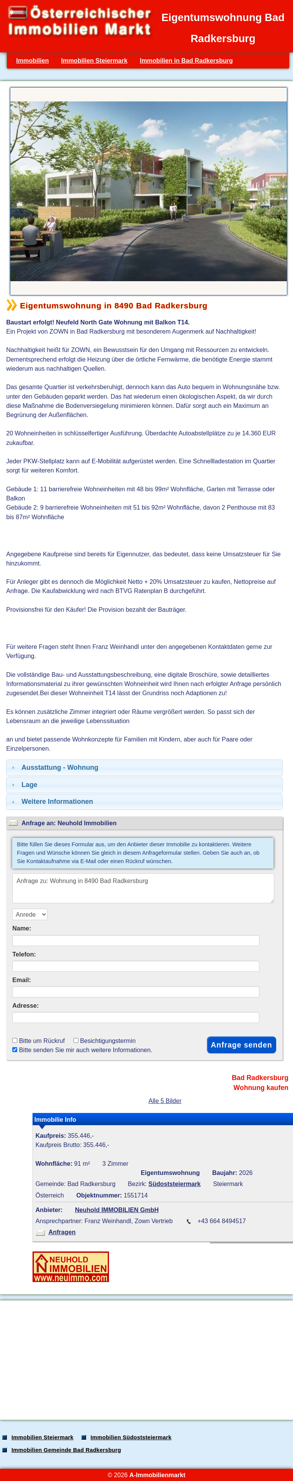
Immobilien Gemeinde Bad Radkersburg (66, 1450)
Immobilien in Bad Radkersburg (186, 60)
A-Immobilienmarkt (157, 1474)
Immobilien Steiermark (94, 60)
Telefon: (24, 954)
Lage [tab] (23, 785)
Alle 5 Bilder (164, 1100)
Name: (21, 928)
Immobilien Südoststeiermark (131, 1437)
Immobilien (32, 60)
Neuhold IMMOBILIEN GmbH (117, 1209)
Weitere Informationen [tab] (51, 801)
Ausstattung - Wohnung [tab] (54, 767)
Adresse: (25, 1005)
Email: (21, 979)
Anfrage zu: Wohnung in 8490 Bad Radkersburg (143, 888)
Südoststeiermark (174, 1183)
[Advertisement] (145, 1360)
